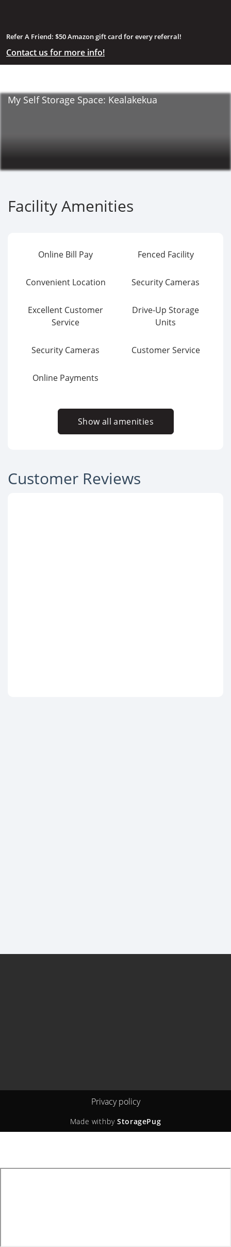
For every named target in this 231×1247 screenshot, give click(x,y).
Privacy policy (115, 1101)
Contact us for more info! (55, 52)
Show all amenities (115, 421)
